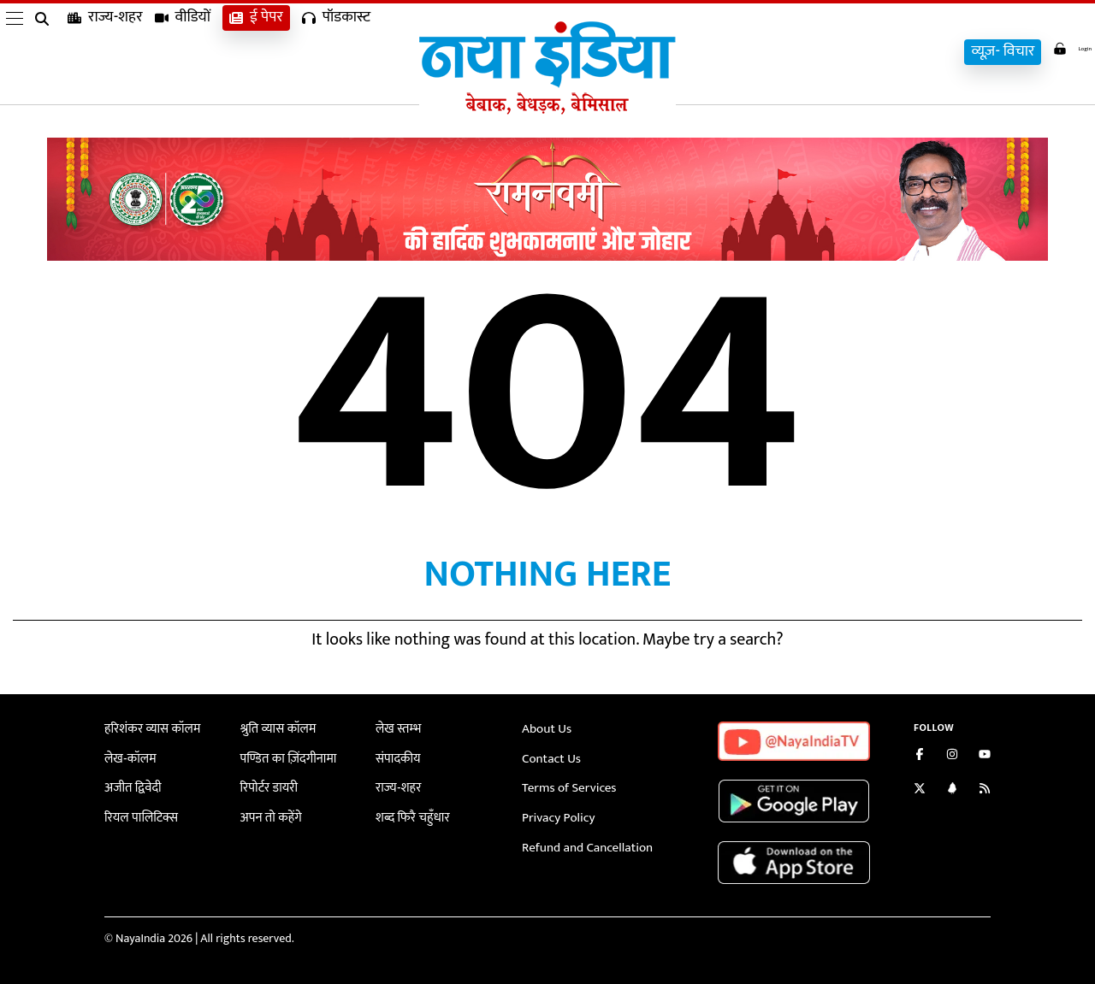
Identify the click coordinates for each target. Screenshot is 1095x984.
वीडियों (183, 52)
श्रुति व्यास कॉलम (275, 729)
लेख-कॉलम (128, 757)
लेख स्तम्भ (396, 729)
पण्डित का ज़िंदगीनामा (284, 757)
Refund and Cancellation (582, 843)
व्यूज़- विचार (983, 52)
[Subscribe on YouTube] (985, 756)
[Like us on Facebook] (920, 756)
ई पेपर (256, 52)
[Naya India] (547, 110)
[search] (45, 53)
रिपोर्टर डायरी (267, 786)
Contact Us (549, 757)
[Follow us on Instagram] (952, 756)
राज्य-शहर (105, 52)
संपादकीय (396, 757)
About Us (545, 729)
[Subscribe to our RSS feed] (985, 790)
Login (1062, 50)
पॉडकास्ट (336, 52)
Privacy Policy (555, 814)
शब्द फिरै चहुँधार (410, 814)
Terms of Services (565, 786)
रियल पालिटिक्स (138, 814)
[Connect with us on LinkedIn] (952, 790)
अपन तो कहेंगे (269, 814)
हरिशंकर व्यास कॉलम (148, 729)
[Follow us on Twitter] (920, 790)
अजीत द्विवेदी (130, 786)
